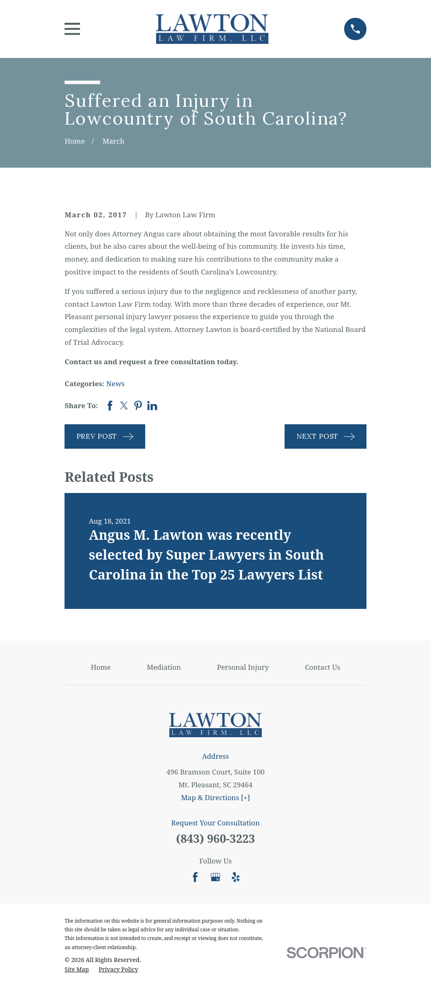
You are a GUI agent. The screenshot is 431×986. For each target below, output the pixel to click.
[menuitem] (77, 969)
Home (100, 667)
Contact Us (322, 667)
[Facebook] (195, 877)
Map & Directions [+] (215, 797)
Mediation (164, 667)
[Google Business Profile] (215, 877)
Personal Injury (243, 667)
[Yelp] (236, 877)
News (115, 383)
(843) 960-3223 (215, 838)
